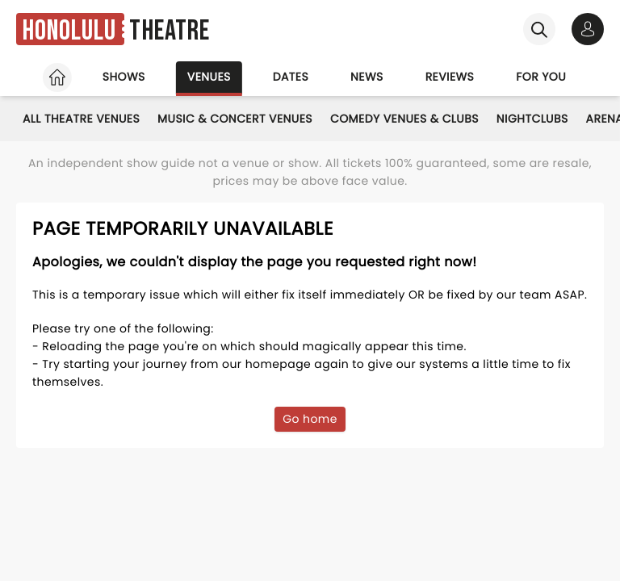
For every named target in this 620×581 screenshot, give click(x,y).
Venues (209, 77)
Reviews (450, 77)
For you (541, 77)
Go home (310, 419)
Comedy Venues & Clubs (404, 119)
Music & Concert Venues (234, 119)
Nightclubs (532, 119)
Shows (124, 77)
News (366, 77)
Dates (290, 77)
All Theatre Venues (81, 119)
